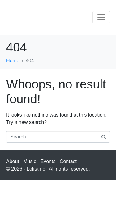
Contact (68, 161)
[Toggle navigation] (101, 17)
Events (48, 161)
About (12, 161)
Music (29, 161)
